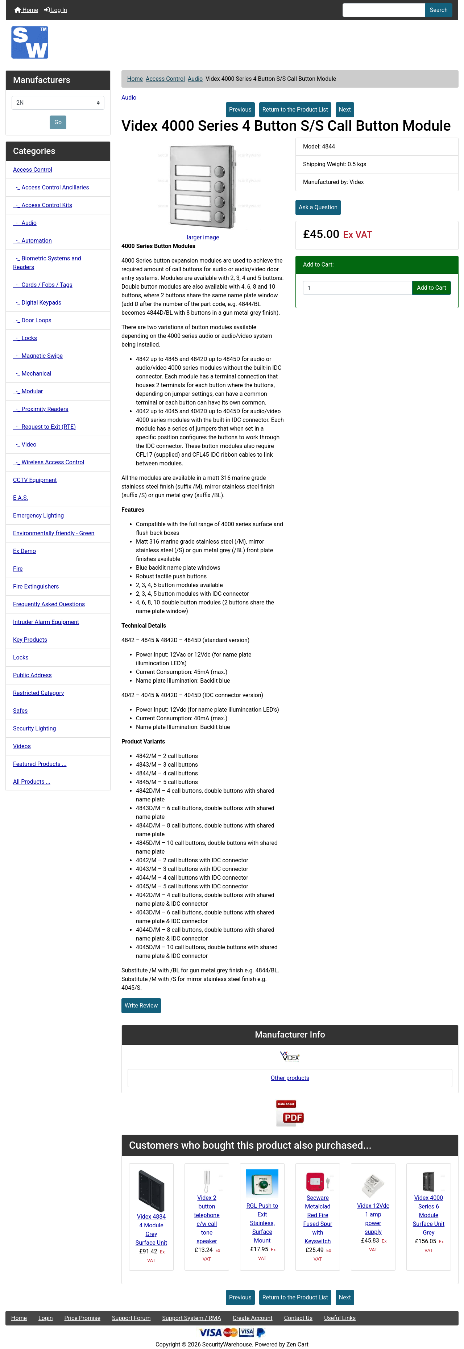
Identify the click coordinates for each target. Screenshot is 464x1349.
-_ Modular (28, 391)
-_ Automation (32, 240)
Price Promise (82, 1318)
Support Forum (131, 1318)
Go (58, 122)
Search (439, 10)
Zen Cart (297, 1344)
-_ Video (24, 444)
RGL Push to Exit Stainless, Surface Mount (262, 1223)
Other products (290, 1077)
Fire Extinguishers (36, 586)
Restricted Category (38, 693)
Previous (240, 109)
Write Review (141, 1005)
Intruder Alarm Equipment (46, 622)
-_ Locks (25, 338)
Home (26, 10)
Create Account (253, 1318)
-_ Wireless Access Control (48, 462)
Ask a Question (318, 207)
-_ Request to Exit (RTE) (44, 426)
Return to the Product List (295, 109)
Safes (20, 710)
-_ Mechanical (32, 373)
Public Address (32, 675)
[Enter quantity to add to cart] (358, 288)
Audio (195, 78)
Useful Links (340, 1318)
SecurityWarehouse (227, 1344)
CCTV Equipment (35, 480)
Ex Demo (24, 551)
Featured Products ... (40, 764)
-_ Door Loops (32, 320)
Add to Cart (431, 287)
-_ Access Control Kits (42, 205)
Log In (55, 10)
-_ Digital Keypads (37, 302)
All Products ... (31, 781)
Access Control (165, 78)
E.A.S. (20, 497)
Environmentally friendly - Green (53, 533)
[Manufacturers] (58, 103)
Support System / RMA (191, 1318)
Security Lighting (34, 728)
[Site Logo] (232, 42)
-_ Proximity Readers (41, 409)
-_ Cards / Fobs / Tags (42, 284)
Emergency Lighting (38, 515)
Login (45, 1318)
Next (345, 109)
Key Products (30, 639)
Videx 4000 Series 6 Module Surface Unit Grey (428, 1215)
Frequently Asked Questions (49, 604)
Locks (20, 657)
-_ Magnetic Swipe (38, 355)
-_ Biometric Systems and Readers (47, 263)
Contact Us (298, 1318)
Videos (22, 746)
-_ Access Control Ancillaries (51, 187)
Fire (18, 568)
